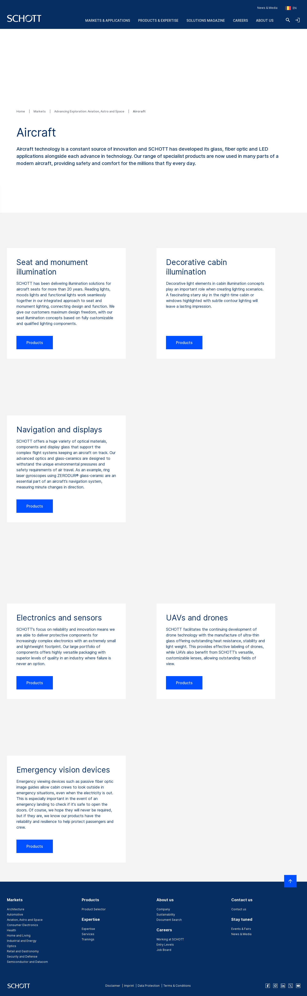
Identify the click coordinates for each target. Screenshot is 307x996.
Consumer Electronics (22, 925)
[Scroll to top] (290, 881)
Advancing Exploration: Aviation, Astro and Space (89, 111)
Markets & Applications (107, 20)
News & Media (267, 8)
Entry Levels (165, 944)
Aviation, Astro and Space (25, 920)
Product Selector (94, 909)
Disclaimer (112, 985)
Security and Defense (22, 956)
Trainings (88, 939)
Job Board (163, 950)
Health (11, 930)
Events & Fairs (241, 929)
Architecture (15, 909)
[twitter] (290, 986)
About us (264, 20)
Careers (240, 20)
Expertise (88, 929)
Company (163, 909)
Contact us (238, 909)
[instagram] (275, 986)
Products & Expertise (158, 20)
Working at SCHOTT (170, 939)
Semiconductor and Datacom (27, 962)
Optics (11, 946)
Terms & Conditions (177, 985)
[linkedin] (283, 986)
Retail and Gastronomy (23, 951)
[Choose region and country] (291, 8)
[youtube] (298, 986)
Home (21, 111)
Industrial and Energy (21, 941)
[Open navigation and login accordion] (297, 20)
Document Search (169, 920)
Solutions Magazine (205, 20)
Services (88, 934)
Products (34, 342)
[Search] (288, 20)
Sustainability (165, 914)
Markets (40, 111)
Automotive (15, 914)
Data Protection (149, 985)
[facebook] (268, 986)
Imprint (129, 985)
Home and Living (18, 935)
